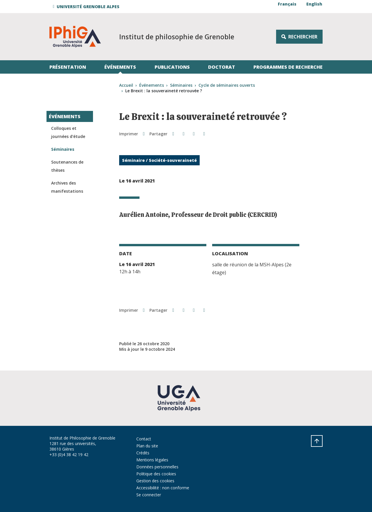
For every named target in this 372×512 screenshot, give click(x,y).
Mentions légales (152, 460)
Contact (143, 439)
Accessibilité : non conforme (162, 487)
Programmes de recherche (288, 67)
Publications (172, 67)
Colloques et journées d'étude (68, 132)
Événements (120, 67)
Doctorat (221, 67)
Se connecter (148, 494)
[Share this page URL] (204, 133)
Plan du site (147, 446)
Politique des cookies (156, 473)
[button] (87, 6)
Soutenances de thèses (67, 166)
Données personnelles (157, 467)
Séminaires (181, 85)
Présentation (67, 67)
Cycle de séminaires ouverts (226, 85)
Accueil (126, 85)
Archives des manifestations (67, 187)
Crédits (142, 453)
